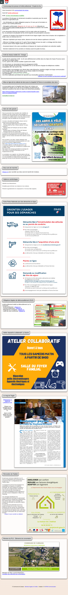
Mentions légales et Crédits (31, 586)
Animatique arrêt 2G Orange (21, 73)
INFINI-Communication (50, 586)
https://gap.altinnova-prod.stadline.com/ (15, 143)
